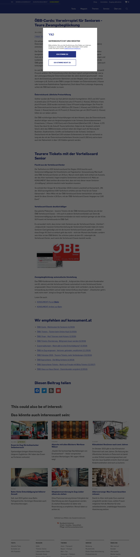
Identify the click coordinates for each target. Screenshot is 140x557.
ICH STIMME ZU (62, 54)
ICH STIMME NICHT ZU (62, 63)
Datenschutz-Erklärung (72, 48)
